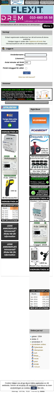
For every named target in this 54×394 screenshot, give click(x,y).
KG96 (36, 364)
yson (36, 361)
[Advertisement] (39, 281)
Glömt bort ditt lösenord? (26, 77)
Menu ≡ (48, 26)
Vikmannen (38, 350)
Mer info (40, 388)
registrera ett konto (36, 41)
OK (34, 388)
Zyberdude (38, 347)
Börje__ (37, 356)
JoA (35, 353)
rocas (36, 359)
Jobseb (37, 367)
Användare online (39, 344)
